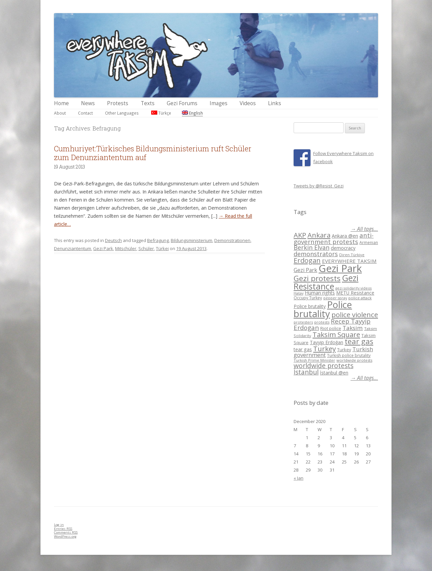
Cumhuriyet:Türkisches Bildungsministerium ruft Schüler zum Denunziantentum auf (152, 153)
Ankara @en (345, 236)
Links (274, 103)
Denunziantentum (72, 248)
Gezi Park (103, 248)
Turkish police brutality (349, 355)
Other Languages (122, 113)
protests (321, 322)
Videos (248, 103)
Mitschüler (125, 248)
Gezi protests (317, 278)
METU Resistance (355, 293)
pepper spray (335, 298)
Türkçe (161, 113)
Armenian (368, 242)
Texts (148, 103)
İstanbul (306, 372)
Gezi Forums (182, 103)
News (88, 103)
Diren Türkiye (351, 254)
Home (61, 103)
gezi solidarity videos (353, 288)
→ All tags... (364, 229)
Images (218, 103)
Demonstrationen (232, 240)
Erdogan (307, 260)
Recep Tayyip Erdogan (332, 324)
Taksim (353, 328)
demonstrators (316, 254)
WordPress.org (65, 536)
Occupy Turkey (308, 298)
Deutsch (113, 240)
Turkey (324, 348)
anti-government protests (334, 238)
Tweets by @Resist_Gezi (319, 186)
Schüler (146, 248)
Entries (63, 529)
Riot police (330, 328)
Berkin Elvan (311, 247)
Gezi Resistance (326, 282)
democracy (343, 248)
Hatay (298, 293)
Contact (85, 113)
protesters (303, 322)
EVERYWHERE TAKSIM (349, 261)
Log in (59, 524)
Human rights (320, 293)
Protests (117, 103)
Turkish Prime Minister (314, 360)
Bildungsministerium (191, 240)
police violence (354, 314)
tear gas (359, 341)
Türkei (162, 248)
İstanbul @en (334, 372)
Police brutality (310, 306)
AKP (300, 235)
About (60, 113)
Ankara (318, 235)
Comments (66, 532)
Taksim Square (336, 334)
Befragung (158, 240)
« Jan (298, 478)
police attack (360, 297)
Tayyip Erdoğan (326, 342)
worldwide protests (354, 360)
